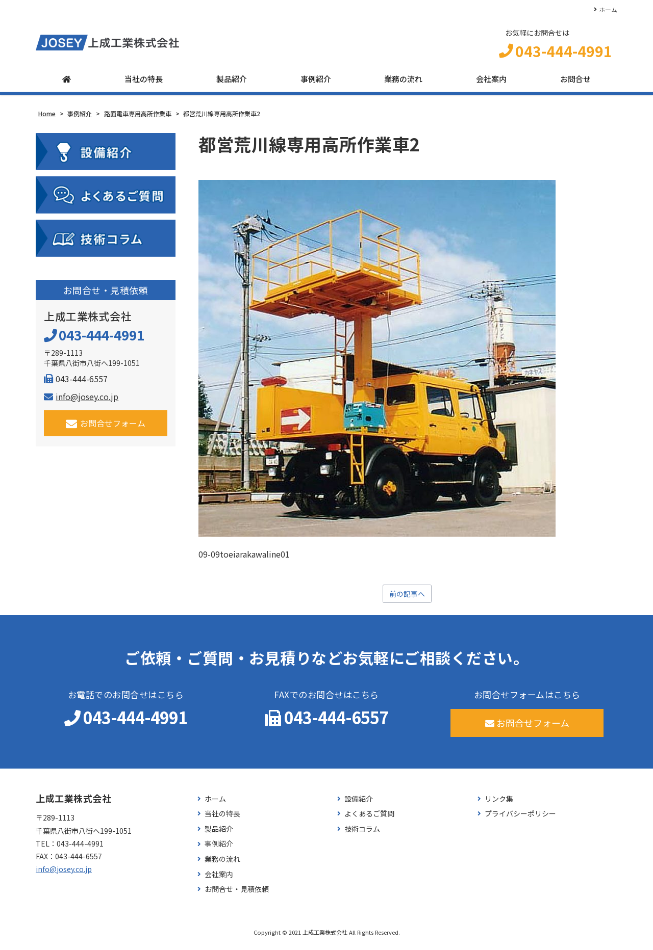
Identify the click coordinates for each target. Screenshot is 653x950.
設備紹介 (358, 803)
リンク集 (499, 803)
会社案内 (491, 82)
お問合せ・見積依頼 (237, 894)
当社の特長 (143, 82)
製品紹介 (231, 82)
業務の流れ (403, 82)
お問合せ (575, 82)
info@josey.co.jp (81, 400)
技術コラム (362, 833)
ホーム (608, 9)
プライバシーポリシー (520, 818)
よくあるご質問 (369, 818)
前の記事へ (407, 598)
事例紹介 (315, 82)
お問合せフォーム (106, 426)
